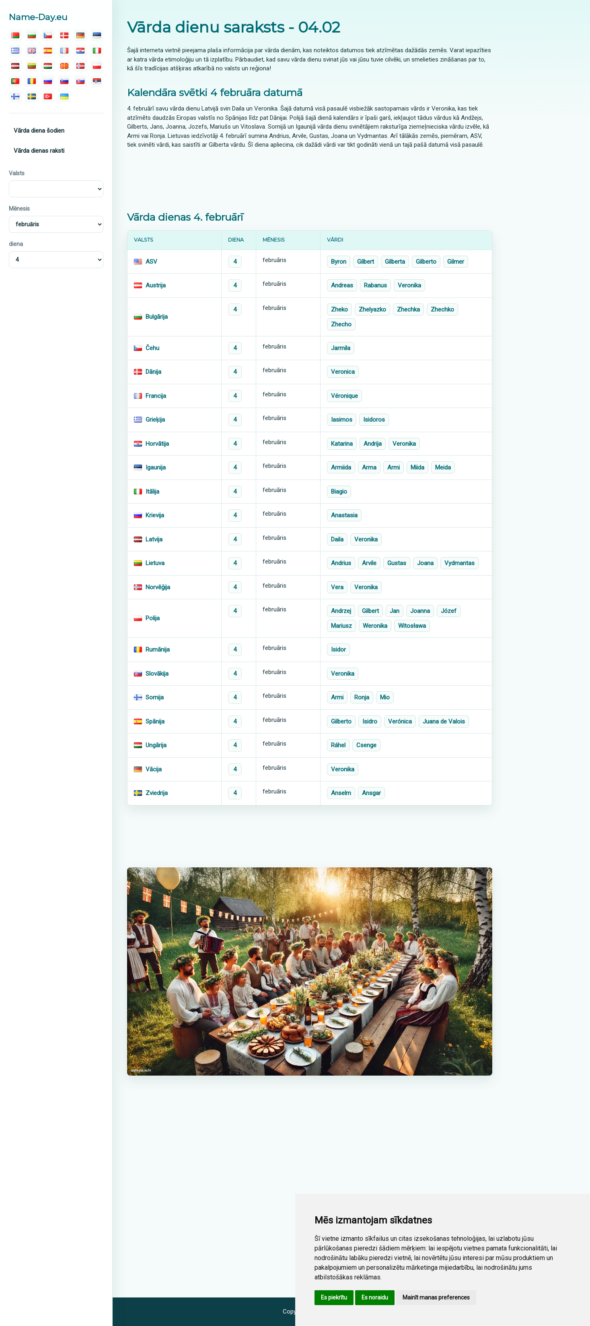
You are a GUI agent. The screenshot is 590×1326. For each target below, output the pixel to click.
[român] (32, 81)
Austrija (156, 285)
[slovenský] (80, 81)
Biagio (339, 491)
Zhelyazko (372, 309)
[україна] (64, 96)
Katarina (342, 443)
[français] (64, 51)
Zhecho (341, 324)
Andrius (341, 563)
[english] (32, 51)
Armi (393, 467)
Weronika (375, 625)
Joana (425, 563)
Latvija (154, 539)
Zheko (339, 309)
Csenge (366, 745)
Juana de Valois (444, 721)
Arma (369, 467)
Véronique (344, 396)
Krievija (155, 515)
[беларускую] (15, 35)
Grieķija (155, 419)
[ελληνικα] (15, 51)
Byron (338, 261)
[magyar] (48, 66)
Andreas (342, 285)
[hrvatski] (80, 51)
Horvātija (157, 443)
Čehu (152, 348)
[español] (48, 51)
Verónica (400, 721)
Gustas (396, 563)
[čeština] (48, 35)
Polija (153, 618)
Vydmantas (459, 563)
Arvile (369, 563)
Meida (443, 467)
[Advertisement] (309, 180)
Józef (448, 611)
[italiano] (97, 51)
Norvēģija (158, 587)
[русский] (48, 81)
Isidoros (374, 419)
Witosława (412, 625)
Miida (417, 467)
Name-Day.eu (38, 17)
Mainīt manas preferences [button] (436, 1297)
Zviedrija (157, 793)
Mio (385, 697)
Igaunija (156, 467)
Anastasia (344, 515)
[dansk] (64, 35)
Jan (394, 611)
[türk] (48, 96)
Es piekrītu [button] (334, 1297)
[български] (32, 35)
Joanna (420, 611)
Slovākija (157, 673)
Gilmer (455, 261)
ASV (151, 261)
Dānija (153, 371)
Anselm (341, 793)
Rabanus (375, 285)
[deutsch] (80, 35)
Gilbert (365, 261)
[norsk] (80, 66)
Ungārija (156, 745)
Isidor (338, 649)
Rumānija (158, 649)
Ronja (361, 697)
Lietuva (155, 563)
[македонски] (64, 66)
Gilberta (395, 261)
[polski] (97, 66)
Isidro (369, 721)
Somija (155, 697)
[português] (15, 81)
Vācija (154, 769)
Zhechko (442, 309)
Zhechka (408, 309)
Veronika (409, 285)
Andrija (373, 443)
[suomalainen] (15, 96)
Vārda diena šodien (39, 130)
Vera (337, 587)
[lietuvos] (32, 66)
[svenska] (32, 96)
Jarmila (340, 348)
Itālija (152, 491)
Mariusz (341, 625)
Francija (156, 396)
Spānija (155, 721)
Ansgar (371, 793)
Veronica (343, 371)
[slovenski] (64, 81)
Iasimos (341, 419)
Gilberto (426, 261)
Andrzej (341, 611)
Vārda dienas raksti (39, 150)
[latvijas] (15, 66)
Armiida (341, 467)
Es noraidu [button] (375, 1297)
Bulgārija (157, 316)
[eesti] (97, 35)
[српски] (97, 81)
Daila (337, 539)
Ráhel (338, 745)
